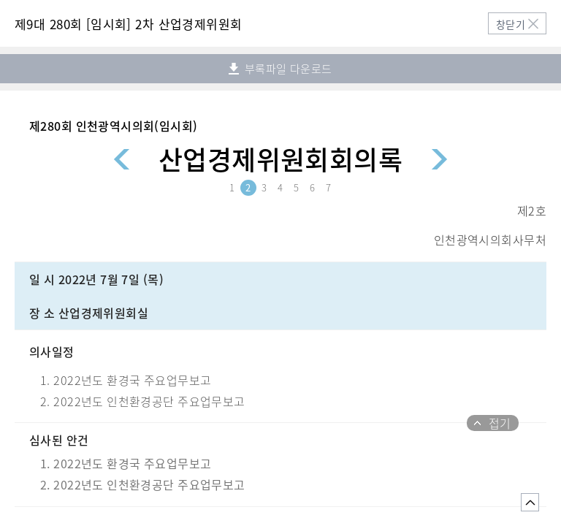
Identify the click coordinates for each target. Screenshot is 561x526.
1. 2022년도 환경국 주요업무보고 (125, 463)
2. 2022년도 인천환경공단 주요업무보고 (142, 484)
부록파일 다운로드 (280, 69)
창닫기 (510, 24)
